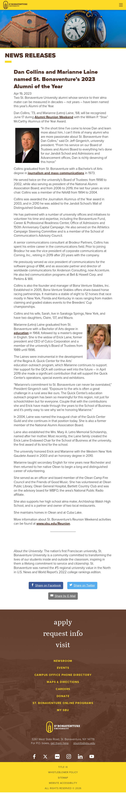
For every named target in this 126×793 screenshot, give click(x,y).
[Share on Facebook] (44, 585)
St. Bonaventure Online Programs (63, 703)
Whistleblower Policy (63, 773)
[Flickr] (57, 758)
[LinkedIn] (80, 758)
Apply (63, 622)
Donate (63, 697)
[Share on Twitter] (84, 585)
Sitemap (63, 778)
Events (63, 668)
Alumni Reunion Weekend (54, 117)
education (21, 333)
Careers (63, 689)
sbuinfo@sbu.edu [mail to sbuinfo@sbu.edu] (84, 744)
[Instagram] (68, 758)
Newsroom (63, 661)
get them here (60, 744)
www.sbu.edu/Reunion (53, 524)
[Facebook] (34, 758)
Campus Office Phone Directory (63, 675)
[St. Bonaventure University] (15, 5)
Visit (63, 645)
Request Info (63, 634)
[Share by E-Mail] (63, 596)
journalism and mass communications (56, 173)
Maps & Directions (63, 682)
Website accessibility (63, 783)
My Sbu (63, 711)
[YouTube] (91, 758)
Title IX (63, 767)
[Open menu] (121, 5)
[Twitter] (45, 758)
